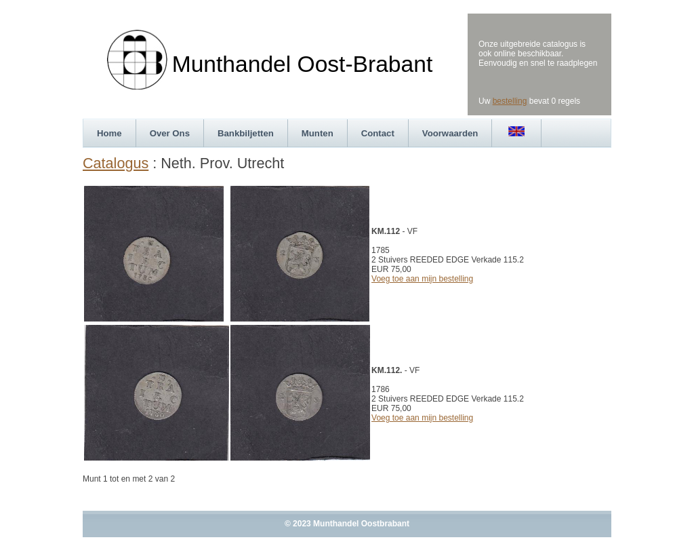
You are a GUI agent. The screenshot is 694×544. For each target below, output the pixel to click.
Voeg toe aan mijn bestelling (422, 279)
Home (109, 133)
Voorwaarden (450, 133)
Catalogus (115, 163)
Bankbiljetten (246, 133)
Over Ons (170, 133)
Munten (317, 133)
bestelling (510, 101)
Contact (377, 133)
